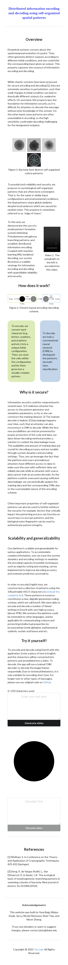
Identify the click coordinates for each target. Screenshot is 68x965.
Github (47, 682)
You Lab (38, 949)
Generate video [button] (34, 723)
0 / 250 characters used (21, 690)
